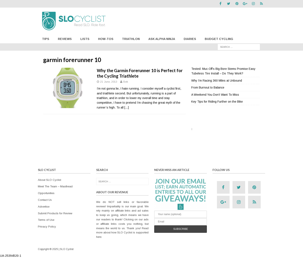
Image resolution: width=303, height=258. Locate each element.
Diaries (190, 38)
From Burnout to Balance (207, 87)
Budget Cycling (219, 38)
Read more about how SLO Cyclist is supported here (122, 232)
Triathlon (131, 38)
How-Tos (105, 38)
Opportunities (46, 193)
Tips (45, 38)
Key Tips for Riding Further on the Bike (217, 101)
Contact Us (45, 199)
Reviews (65, 38)
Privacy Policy (47, 226)
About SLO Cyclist (49, 179)
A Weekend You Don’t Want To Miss (215, 94)
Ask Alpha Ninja (161, 38)
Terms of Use (46, 219)
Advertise (43, 206)
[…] (126, 107)
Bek (125, 81)
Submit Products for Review (55, 213)
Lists (84, 38)
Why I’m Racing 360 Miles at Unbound (216, 80)
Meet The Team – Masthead (55, 186)
